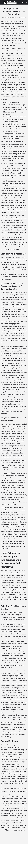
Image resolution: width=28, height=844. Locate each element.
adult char (10, 269)
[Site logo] (10, 2)
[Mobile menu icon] (2, 2)
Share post (22, 17)
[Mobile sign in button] (23, 2)
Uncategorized (6, 17)
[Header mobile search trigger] (26, 2)
